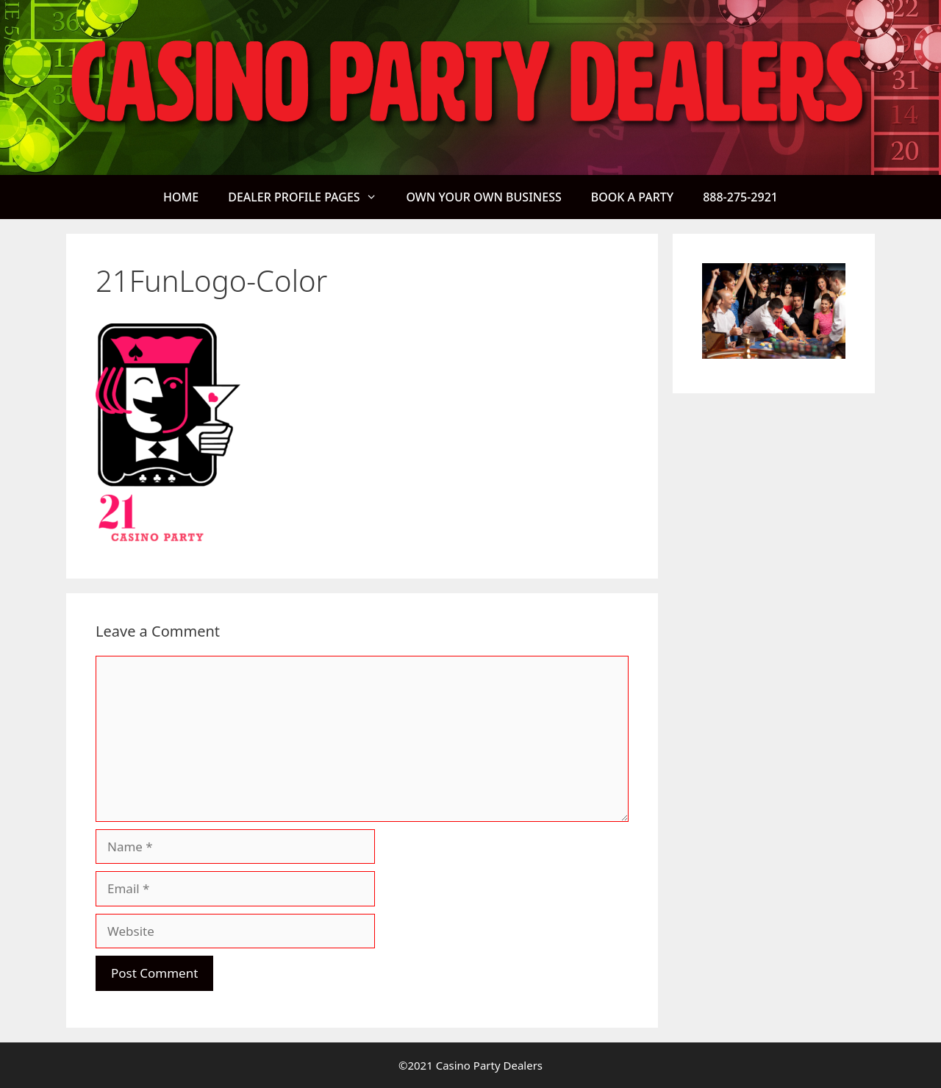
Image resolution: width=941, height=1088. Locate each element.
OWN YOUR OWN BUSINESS (483, 197)
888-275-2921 (740, 197)
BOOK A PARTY (632, 197)
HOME (180, 197)
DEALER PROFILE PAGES (309, 197)
